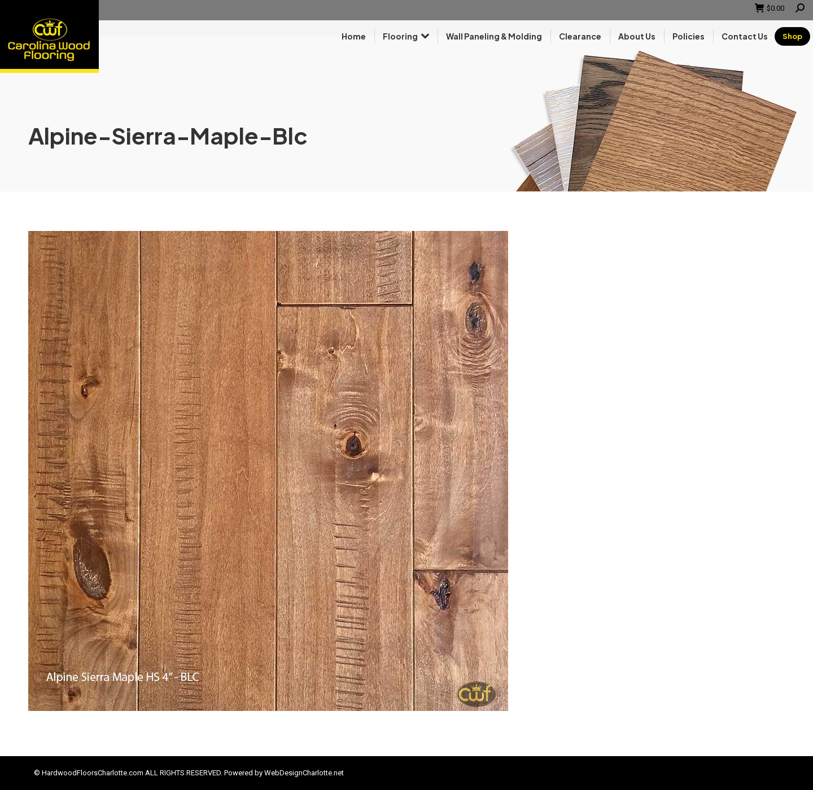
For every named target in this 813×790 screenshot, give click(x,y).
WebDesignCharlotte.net (304, 773)
